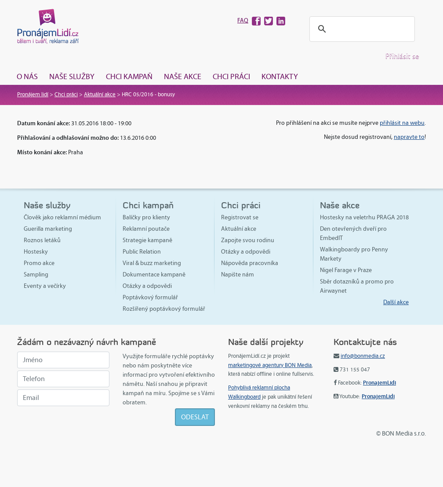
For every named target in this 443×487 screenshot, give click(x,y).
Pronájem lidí (32, 94)
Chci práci (231, 76)
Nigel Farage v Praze (346, 270)
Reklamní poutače (146, 229)
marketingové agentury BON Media (270, 365)
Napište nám (237, 274)
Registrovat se (239, 217)
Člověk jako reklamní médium (62, 217)
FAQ (242, 20)
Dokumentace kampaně (154, 274)
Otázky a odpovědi (147, 286)
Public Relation (142, 251)
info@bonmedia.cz (363, 356)
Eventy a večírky (45, 286)
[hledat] (360, 29)
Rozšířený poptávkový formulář (164, 309)
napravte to (409, 137)
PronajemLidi (379, 382)
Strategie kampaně (147, 240)
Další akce (396, 302)
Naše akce (182, 76)
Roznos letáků (42, 240)
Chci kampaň (129, 76)
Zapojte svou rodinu (247, 240)
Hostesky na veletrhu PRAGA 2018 (364, 217)
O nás (27, 76)
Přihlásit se (402, 56)
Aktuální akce (100, 94)
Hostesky (36, 251)
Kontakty (279, 76)
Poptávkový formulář (150, 297)
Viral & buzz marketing (152, 263)
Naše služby (71, 76)
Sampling (36, 274)
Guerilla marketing (48, 229)
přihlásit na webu (402, 123)
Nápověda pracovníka (249, 263)
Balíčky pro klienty (146, 217)
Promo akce (39, 263)
